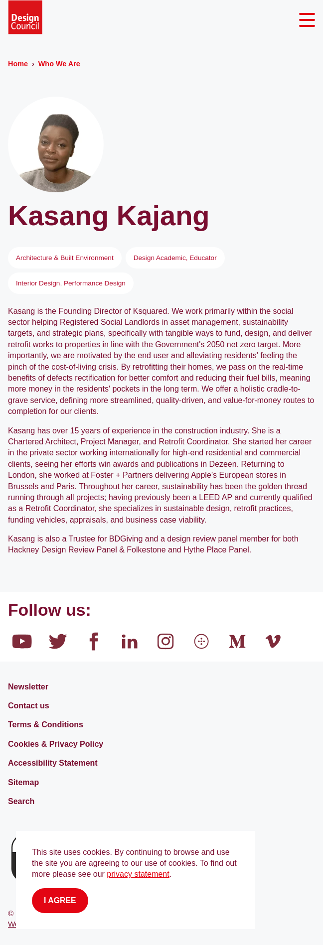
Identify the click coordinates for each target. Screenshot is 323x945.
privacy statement (138, 874)
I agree (60, 900)
